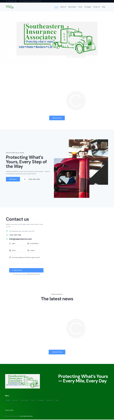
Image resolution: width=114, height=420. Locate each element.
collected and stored (33, 274)
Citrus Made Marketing (25, 416)
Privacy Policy (9, 411)
